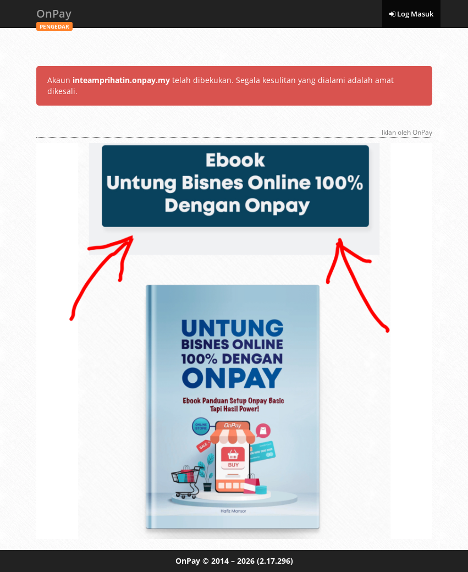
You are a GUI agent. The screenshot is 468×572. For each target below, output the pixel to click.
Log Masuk (411, 14)
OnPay (54, 17)
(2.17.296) (275, 561)
